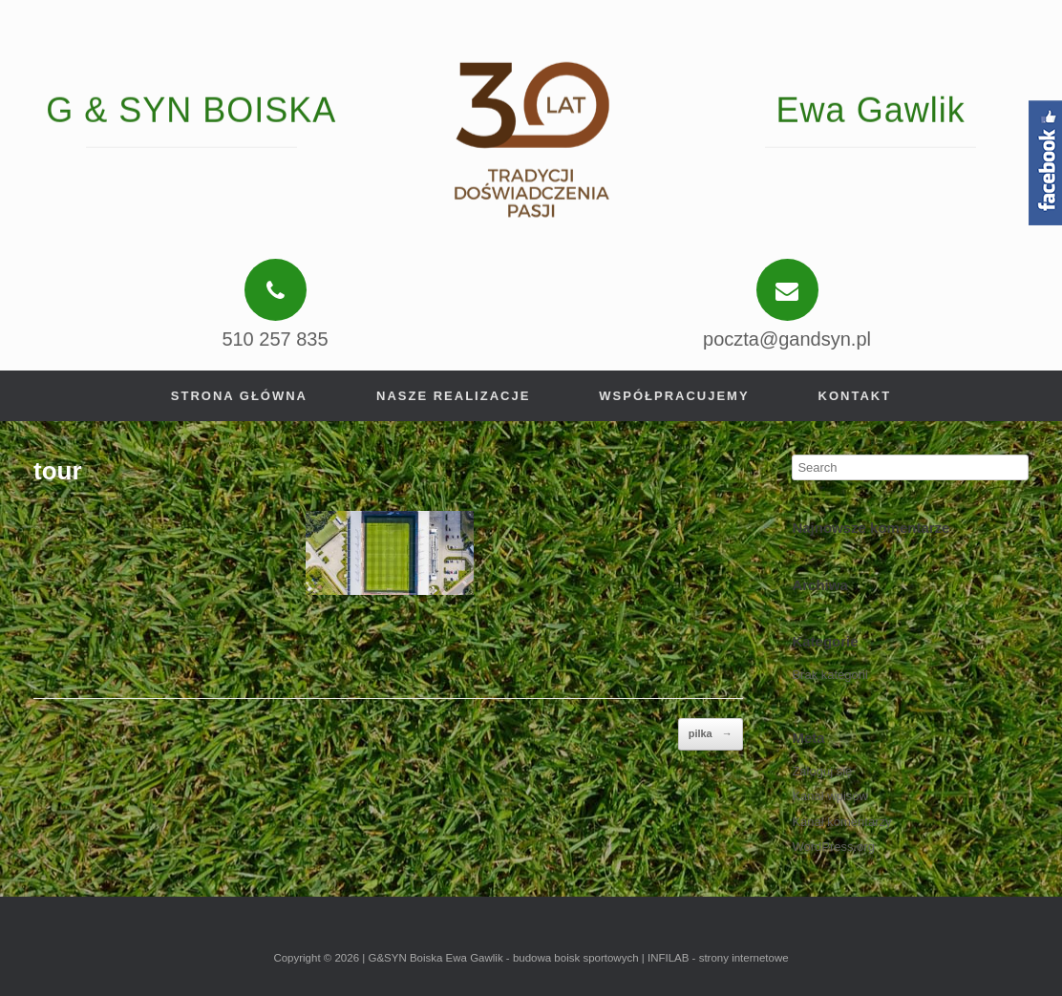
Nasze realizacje (453, 396)
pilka (711, 734)
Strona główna (239, 396)
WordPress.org (833, 846)
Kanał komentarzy (841, 822)
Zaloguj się (822, 771)
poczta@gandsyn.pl (787, 339)
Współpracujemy (674, 396)
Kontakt (855, 396)
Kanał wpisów (830, 796)
